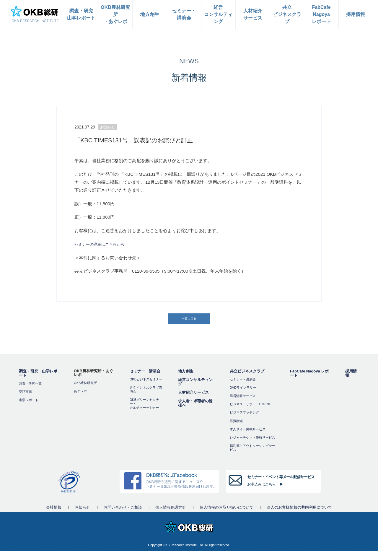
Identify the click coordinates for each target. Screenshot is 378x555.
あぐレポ (80, 395)
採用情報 (351, 377)
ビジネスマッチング (244, 416)
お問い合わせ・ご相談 (123, 511)
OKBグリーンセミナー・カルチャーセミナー (144, 407)
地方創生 (185, 375)
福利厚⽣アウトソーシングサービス (252, 451)
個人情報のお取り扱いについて (226, 511)
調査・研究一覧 (30, 387)
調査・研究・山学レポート (38, 377)
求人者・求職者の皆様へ (195, 407)
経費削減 (236, 425)
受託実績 (25, 395)
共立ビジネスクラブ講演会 (146, 393)
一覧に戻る (189, 320)
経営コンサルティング (195, 385)
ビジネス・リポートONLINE (250, 408)
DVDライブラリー (243, 391)
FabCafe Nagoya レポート (309, 377)
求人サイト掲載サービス (247, 433)
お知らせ (82, 511)
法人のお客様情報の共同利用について (299, 511)
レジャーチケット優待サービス (252, 441)
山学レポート (28, 404)
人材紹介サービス (193, 396)
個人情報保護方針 (170, 511)
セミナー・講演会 (145, 375)
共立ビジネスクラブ (247, 375)
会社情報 (53, 511)
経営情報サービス (243, 399)
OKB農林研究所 (85, 386)
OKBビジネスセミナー (146, 383)
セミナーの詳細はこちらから (103, 244)
